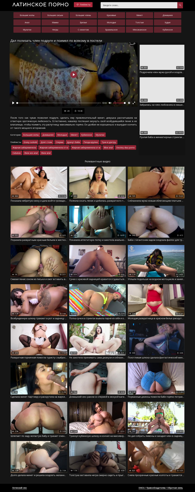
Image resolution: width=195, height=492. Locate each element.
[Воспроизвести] (13, 103)
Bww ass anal (31, 152)
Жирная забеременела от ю (54, 147)
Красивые (111, 15)
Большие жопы (27, 15)
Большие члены (83, 15)
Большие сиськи (55, 15)
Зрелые (83, 22)
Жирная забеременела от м (86, 147)
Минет (139, 15)
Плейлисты (83, 4)
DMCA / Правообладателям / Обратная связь (161, 487)
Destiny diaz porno (125, 147)
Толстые (139, 22)
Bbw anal (108, 147)
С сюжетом (83, 29)
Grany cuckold (30, 142)
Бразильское (111, 29)
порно (40, 4)
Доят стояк (46, 142)
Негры (55, 29)
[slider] (58, 103)
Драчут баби (73, 142)
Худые (168, 22)
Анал (27, 22)
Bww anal (46, 152)
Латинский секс (19, 487)
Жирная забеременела (24, 147)
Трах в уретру (109, 142)
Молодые (111, 22)
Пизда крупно (91, 142)
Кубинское (168, 29)
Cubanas (17, 152)
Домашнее (168, 15)
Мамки (55, 22)
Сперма (59, 142)
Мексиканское (139, 29)
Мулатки (27, 29)
